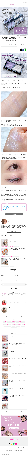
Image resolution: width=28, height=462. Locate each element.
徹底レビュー (3, 266)
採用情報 (21, 450)
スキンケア (2, 273)
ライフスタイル (14, 327)
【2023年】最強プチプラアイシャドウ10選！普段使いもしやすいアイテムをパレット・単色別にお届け (14, 207)
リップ (4, 324)
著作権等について (17, 450)
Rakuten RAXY (5, 2)
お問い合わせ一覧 (8, 454)
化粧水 (5, 326)
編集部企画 (13, 321)
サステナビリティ (13, 454)
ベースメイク (17, 273)
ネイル (16, 278)
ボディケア (16, 275)
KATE (16, 46)
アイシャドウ (12, 46)
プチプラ (10, 246)
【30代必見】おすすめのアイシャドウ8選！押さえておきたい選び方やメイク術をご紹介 (14, 209)
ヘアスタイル (8, 324)
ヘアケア (2, 278)
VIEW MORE (14, 316)
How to (3, 246)
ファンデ (13, 326)
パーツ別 (23, 324)
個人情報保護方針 (11, 450)
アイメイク (6, 45)
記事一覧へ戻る (14, 231)
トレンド (7, 266)
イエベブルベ (17, 256)
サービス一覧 (3, 454)
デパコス (13, 246)
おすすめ (6, 246)
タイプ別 (23, 326)
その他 (16, 280)
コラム (2, 280)
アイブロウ (17, 246)
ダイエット (18, 326)
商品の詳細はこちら (14, 214)
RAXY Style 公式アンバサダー (5, 46)
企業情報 (7, 450)
